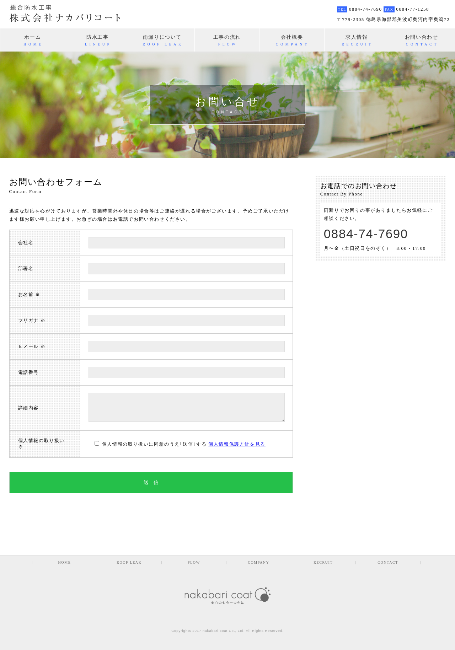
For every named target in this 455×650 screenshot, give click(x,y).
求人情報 (357, 40)
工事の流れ (227, 40)
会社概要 (292, 40)
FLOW (194, 562)
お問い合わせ (421, 40)
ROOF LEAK (129, 562)
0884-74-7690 (366, 234)
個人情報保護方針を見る (237, 444)
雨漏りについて (162, 40)
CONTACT (388, 562)
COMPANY (258, 562)
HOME (64, 562)
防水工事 (97, 40)
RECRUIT (323, 562)
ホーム (32, 40)
